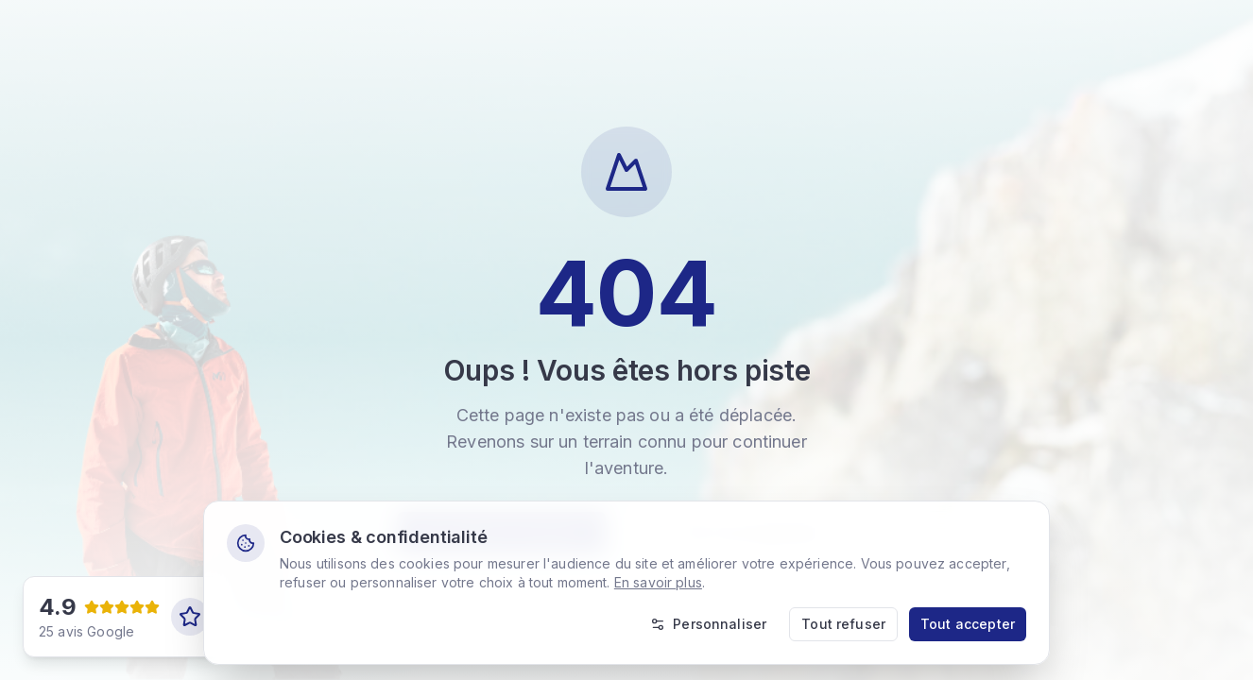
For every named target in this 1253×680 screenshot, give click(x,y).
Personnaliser (708, 624)
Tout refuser (843, 624)
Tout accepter (967, 624)
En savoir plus (658, 582)
